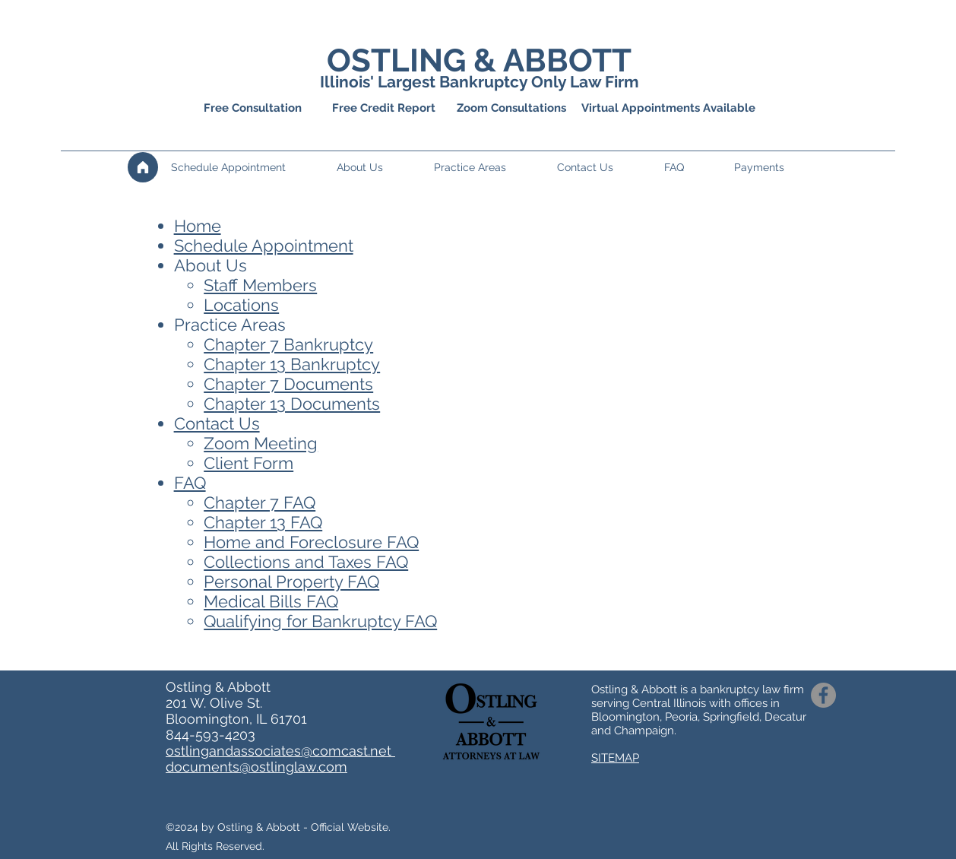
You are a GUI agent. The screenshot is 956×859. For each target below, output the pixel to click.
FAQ (190, 483)
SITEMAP (615, 758)
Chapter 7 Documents (288, 384)
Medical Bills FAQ (271, 601)
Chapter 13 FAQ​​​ (263, 522)
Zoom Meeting (261, 443)
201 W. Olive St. (214, 703)
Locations (241, 305)
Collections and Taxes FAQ (306, 562)
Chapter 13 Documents (292, 404)
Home (197, 226)
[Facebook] (823, 695)
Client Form (248, 463)
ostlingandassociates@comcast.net (280, 751)
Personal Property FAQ (291, 581)
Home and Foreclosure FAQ (311, 542)
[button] (377, 167)
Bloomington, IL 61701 (236, 719)
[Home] (143, 167)
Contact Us (217, 423)
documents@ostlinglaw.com (256, 767)
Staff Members (260, 285)
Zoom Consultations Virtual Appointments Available (606, 108)
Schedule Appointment (263, 245)
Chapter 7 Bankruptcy (288, 344)
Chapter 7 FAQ (259, 502)
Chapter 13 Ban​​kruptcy (292, 364)
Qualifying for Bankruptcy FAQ (320, 621)
